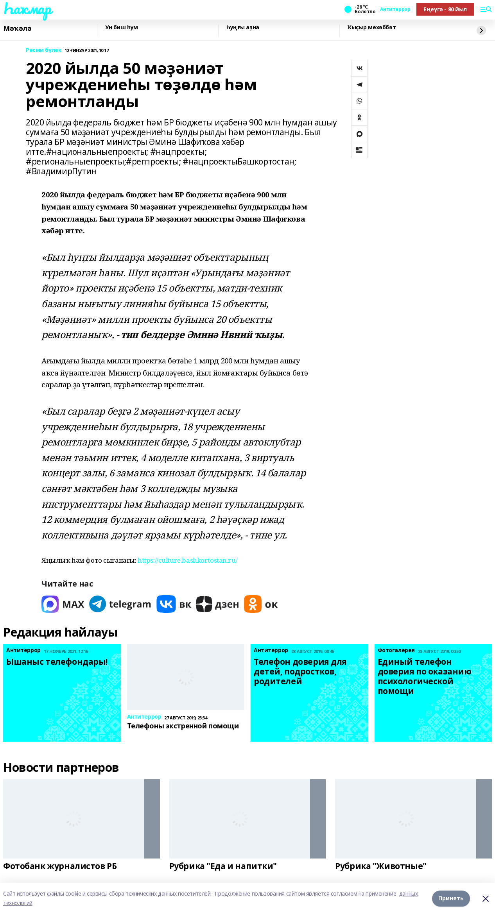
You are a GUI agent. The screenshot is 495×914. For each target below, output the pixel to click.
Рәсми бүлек (43, 50)
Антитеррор (395, 9)
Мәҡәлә (17, 28)
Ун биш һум (121, 27)
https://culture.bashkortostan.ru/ (187, 560)
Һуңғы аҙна (242, 27)
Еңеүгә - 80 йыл (445, 9)
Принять (451, 898)
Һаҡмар (27, 8)
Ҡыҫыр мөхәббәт (372, 27)
